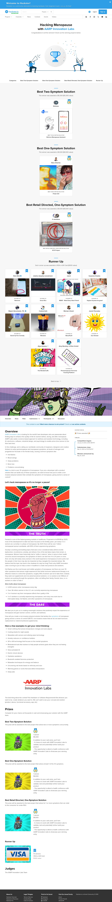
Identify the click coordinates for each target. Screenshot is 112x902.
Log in (95, 12)
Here (6, 470)
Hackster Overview (11, 897)
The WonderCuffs (43, 371)
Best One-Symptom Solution (51, 81)
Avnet (60, 897)
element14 (61, 900)
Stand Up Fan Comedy (17, 336)
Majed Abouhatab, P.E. (16, 311)
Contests (37, 17)
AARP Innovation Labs (59, 29)
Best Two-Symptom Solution (29, 81)
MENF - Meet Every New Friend (69, 300)
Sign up (102, 12)
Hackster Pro (9, 900)
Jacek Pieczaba (94, 311)
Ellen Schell (74, 346)
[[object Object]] (89, 12)
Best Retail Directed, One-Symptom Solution (78, 81)
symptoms (55, 616)
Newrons (17, 300)
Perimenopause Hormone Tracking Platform (69, 372)
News (29, 17)
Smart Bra (43, 300)
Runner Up (99, 81)
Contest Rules (27, 899)
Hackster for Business (12, 899)
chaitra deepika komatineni (43, 276)
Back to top (56, 381)
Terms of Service (28, 897)
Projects (8, 17)
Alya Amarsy (42, 346)
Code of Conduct (28, 900)
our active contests (79, 424)
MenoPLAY (68, 336)
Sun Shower (95, 336)
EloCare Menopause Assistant (56, 137)
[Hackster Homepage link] (12, 12)
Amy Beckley (63, 346)
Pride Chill (56, 194)
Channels (19, 17)
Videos (54, 17)
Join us (62, 6)
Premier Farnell (63, 899)
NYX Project (56, 250)
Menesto (43, 336)
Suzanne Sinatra (94, 276)
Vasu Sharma (55, 163)
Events (46, 17)
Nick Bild (16, 276)
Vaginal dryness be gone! (95, 300)
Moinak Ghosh (69, 311)
